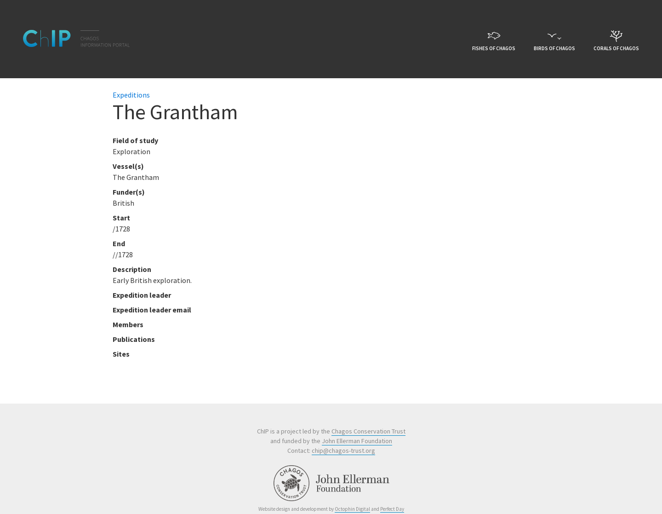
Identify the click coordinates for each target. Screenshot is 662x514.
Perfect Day (392, 509)
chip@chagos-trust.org (343, 450)
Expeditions (131, 94)
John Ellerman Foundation (357, 441)
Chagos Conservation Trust (368, 431)
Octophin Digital (352, 509)
